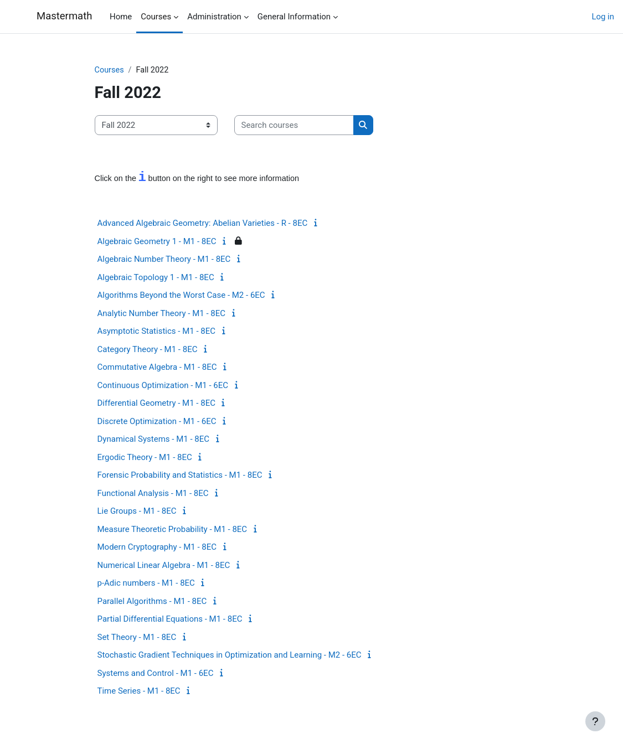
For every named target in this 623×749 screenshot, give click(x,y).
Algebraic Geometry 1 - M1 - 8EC (157, 241)
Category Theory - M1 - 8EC (147, 349)
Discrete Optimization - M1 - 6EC (157, 421)
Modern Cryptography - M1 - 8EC (157, 547)
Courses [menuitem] (156, 17)
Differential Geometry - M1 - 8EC (156, 404)
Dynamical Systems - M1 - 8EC (153, 440)
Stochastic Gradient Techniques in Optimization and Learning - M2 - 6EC (229, 655)
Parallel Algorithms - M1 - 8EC (152, 601)
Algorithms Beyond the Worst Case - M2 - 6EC (181, 296)
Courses (110, 70)
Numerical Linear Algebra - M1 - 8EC (163, 565)
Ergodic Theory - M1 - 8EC (144, 457)
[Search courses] (294, 125)
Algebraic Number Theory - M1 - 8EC (164, 260)
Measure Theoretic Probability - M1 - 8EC (172, 529)
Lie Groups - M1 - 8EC (137, 511)
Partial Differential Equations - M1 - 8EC (170, 619)
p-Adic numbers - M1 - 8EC (146, 583)
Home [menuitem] (121, 17)
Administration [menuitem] (214, 17)
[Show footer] (595, 721)
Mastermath (64, 16)
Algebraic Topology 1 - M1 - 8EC (155, 277)
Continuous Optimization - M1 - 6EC (163, 385)
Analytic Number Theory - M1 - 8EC (161, 313)
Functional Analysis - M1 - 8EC (153, 493)
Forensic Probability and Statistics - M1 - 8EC (179, 476)
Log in (602, 17)
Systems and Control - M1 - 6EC (155, 673)
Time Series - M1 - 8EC (139, 691)
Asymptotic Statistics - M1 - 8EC (156, 332)
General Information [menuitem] (294, 17)
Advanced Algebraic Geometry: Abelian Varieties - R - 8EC (202, 224)
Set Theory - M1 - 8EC (137, 637)
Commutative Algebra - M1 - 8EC (157, 368)
